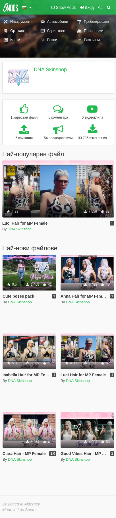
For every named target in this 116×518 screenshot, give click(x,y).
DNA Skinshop (50, 69)
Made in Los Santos (20, 509)
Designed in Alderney (21, 504)
